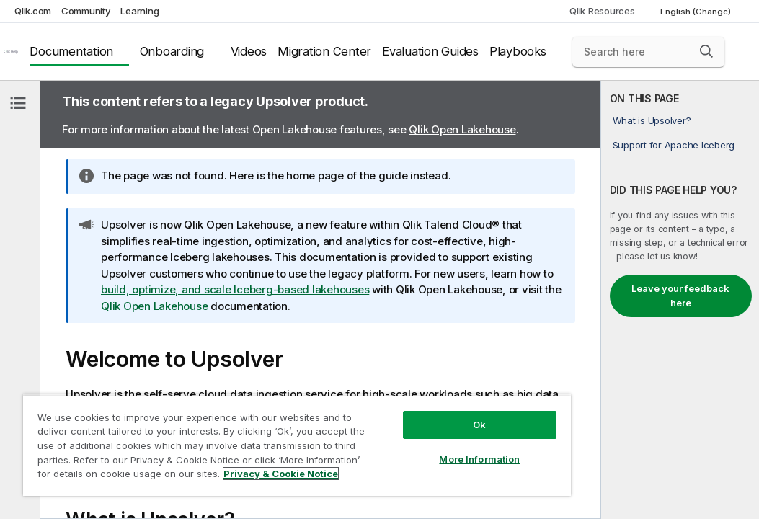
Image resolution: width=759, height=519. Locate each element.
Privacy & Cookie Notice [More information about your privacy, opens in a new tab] (121, 476)
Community (86, 11)
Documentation (71, 51)
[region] (243, 432)
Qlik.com (32, 11)
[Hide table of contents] (18, 103)
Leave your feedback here (680, 296)
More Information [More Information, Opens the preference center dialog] (388, 434)
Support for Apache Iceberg (674, 145)
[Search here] (648, 52)
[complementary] (680, 300)
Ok (388, 399)
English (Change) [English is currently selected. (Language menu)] (696, 11)
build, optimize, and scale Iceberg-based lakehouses (235, 289)
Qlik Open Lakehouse (462, 129)
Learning (139, 11)
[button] (706, 51)
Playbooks (517, 51)
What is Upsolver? (652, 120)
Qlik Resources (602, 11)
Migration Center (324, 51)
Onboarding (172, 51)
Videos (249, 51)
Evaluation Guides (430, 51)
